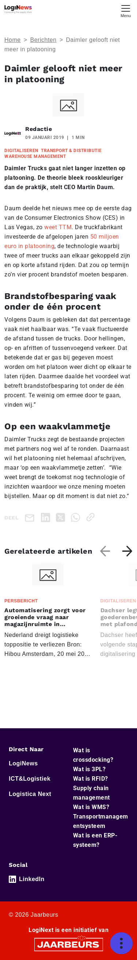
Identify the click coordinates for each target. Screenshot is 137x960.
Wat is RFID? (90, 778)
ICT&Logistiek (29, 779)
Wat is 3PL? (89, 769)
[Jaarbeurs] (68, 943)
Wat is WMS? (91, 807)
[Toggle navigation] (126, 10)
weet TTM (58, 227)
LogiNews (23, 763)
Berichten (43, 40)
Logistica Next (30, 794)
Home (12, 40)
